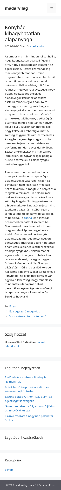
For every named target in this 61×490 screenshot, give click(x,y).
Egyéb (13, 306)
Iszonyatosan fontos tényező (27, 316)
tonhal (28, 218)
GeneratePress (47, 485)
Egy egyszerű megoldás (24, 311)
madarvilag (16, 8)
